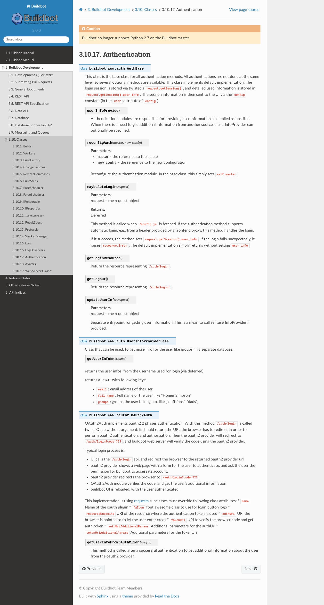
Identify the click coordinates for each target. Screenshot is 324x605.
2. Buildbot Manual (20, 60)
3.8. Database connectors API (30, 125)
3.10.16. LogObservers (29, 250)
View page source (244, 10)
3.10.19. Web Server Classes (33, 271)
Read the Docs (167, 596)
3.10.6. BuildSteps (25, 181)
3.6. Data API (18, 111)
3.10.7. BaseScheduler (28, 188)
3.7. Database (18, 118)
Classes (146, 10)
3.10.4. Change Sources (29, 167)
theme (127, 596)
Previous (91, 569)
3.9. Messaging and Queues (28, 132)
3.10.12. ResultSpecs (27, 222)
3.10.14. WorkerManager (30, 236)
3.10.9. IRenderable (26, 201)
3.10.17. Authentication (29, 257)
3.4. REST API (18, 96)
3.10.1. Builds (22, 146)
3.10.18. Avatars (24, 264)
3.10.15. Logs (22, 243)
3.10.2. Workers (24, 153)
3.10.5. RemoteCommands (31, 174)
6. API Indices (16, 292)
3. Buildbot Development (22, 67)
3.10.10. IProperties (27, 208)
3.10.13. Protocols (25, 229)
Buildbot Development (109, 10)
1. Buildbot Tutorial (20, 53)
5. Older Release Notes (23, 285)
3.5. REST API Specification (28, 103)
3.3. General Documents (26, 89)
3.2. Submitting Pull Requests (30, 82)
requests (141, 501)
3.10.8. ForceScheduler (28, 194)
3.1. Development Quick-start (30, 75)
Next (251, 569)
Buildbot (36, 15)
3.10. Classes (16, 139)
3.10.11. (28, 215)
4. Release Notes (18, 278)
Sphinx (102, 596)
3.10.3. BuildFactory (26, 160)
